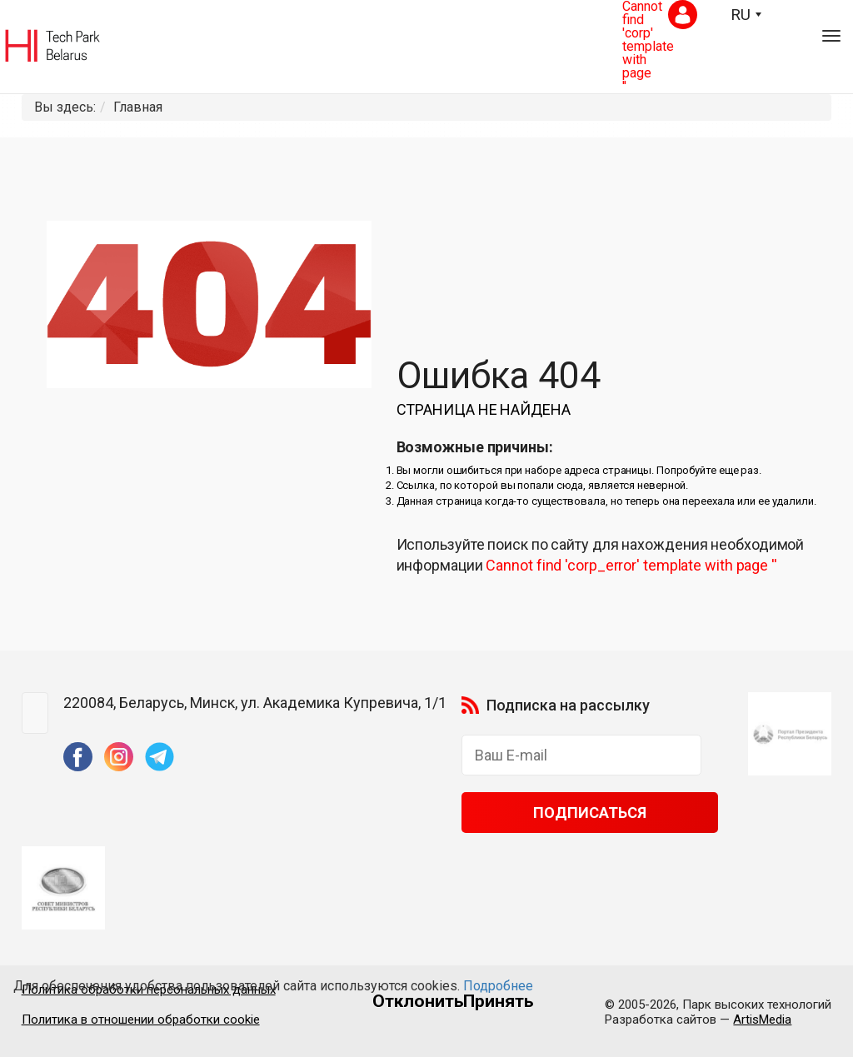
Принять (498, 1001)
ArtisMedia (762, 1019)
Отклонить (417, 1001)
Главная (137, 107)
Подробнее (498, 986)
